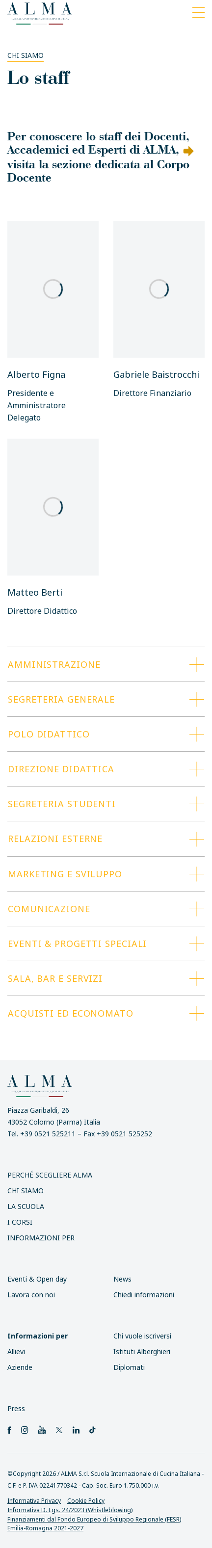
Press (16, 1408)
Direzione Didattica (61, 769)
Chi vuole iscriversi (142, 1335)
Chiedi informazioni (143, 1294)
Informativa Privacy (34, 1500)
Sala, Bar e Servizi (55, 978)
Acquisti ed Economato (70, 1013)
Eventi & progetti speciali (77, 943)
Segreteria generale (61, 699)
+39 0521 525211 (48, 1133)
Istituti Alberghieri (141, 1351)
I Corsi (19, 1222)
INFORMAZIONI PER (41, 1237)
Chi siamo (25, 55)
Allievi (16, 1351)
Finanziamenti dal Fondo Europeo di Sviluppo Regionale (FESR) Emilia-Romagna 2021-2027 (94, 1524)
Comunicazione (49, 909)
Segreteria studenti (62, 804)
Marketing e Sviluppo (65, 874)
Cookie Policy (86, 1500)
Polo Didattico (49, 734)
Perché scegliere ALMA (49, 1175)
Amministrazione (54, 664)
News (122, 1279)
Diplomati (129, 1367)
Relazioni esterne (55, 838)
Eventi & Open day (37, 1279)
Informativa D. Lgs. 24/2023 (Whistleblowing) (69, 1510)
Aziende (19, 1367)
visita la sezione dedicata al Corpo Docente (98, 170)
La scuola (25, 1206)
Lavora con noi (31, 1294)
